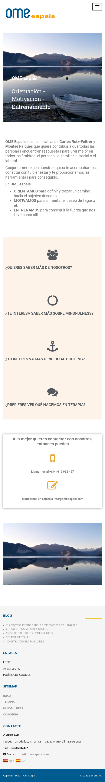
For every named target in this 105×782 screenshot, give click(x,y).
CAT (21, 761)
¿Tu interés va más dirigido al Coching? (45, 359)
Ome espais (30, 775)
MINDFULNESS (13, 708)
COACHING (10, 714)
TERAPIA (9, 702)
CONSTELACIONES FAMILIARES (25, 641)
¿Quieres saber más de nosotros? (38, 267)
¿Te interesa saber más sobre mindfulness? (49, 313)
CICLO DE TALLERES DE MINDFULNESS (29, 633)
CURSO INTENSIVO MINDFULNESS (27, 629)
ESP (8, 761)
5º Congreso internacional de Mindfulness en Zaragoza (41, 625)
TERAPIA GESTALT (17, 637)
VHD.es (98, 775)
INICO (7, 696)
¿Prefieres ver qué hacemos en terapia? (45, 404)
